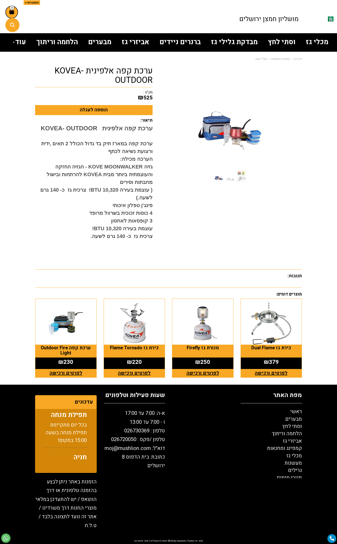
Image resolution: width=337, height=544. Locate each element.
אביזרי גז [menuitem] (135, 42)
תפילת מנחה (69, 417)
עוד (19, 42)
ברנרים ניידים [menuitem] (180, 42)
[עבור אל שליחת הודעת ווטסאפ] (6, 538)
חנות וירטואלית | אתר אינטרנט (150, 541)
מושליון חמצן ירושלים (269, 19)
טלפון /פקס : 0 (138, 439)
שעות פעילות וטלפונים (135, 395)
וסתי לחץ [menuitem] (282, 42)
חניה (80, 459)
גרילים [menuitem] (295, 470)
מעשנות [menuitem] (293, 463)
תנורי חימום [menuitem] (289, 478)
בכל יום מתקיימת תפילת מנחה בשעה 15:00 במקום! (66, 434)
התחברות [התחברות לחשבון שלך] (32, 2)
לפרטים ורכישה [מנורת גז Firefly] (203, 373)
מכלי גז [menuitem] (317, 42)
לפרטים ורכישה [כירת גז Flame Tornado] (134, 373)
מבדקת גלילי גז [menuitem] (234, 42)
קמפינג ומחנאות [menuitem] (284, 448)
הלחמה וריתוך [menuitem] (57, 42)
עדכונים (84, 402)
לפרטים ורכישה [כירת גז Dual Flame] (271, 373)
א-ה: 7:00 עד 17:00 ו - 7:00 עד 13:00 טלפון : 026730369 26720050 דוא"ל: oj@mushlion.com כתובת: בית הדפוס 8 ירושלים (135, 439)
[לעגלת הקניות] (12, 12)
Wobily (171, 541)
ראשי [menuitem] (296, 411)
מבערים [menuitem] (99, 42)
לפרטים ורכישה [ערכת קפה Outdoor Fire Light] (66, 373)
